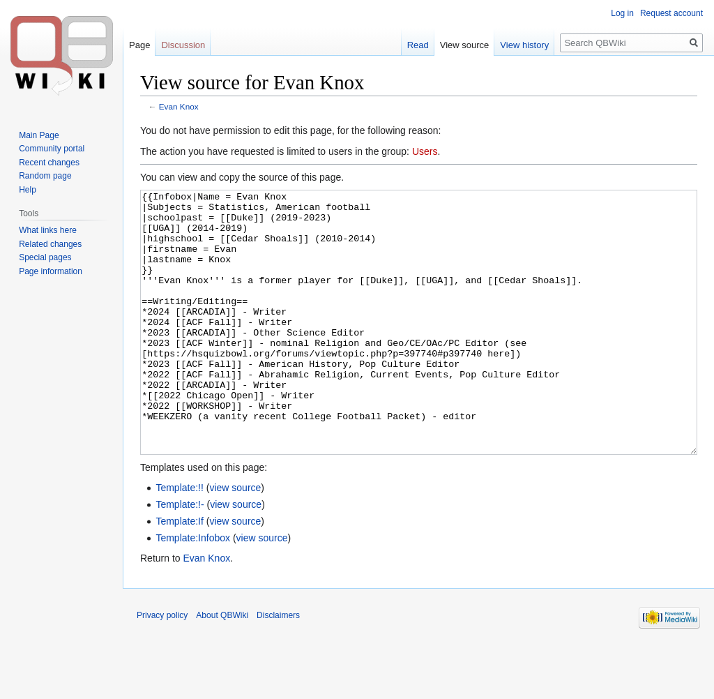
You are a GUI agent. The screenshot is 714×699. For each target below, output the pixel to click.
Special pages (45, 257)
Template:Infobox (192, 590)
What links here (48, 230)
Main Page (39, 135)
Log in (622, 13)
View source (464, 45)
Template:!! (179, 540)
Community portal (51, 148)
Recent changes (49, 162)
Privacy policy (162, 667)
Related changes (50, 244)
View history (524, 45)
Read (418, 45)
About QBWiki (222, 667)
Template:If (179, 573)
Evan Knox (179, 106)
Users (425, 151)
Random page (45, 176)
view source (235, 540)
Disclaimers (278, 667)
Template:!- (179, 556)
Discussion (183, 45)
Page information (50, 271)
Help (27, 190)
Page (139, 45)
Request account (671, 13)
